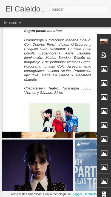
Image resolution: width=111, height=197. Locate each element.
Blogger (77, 194)
